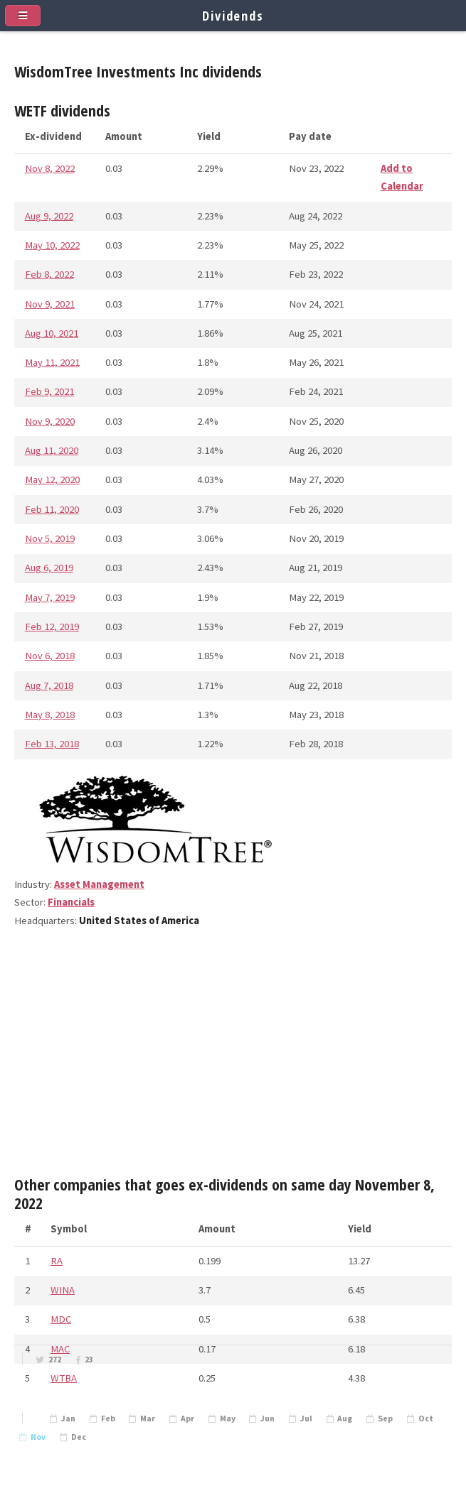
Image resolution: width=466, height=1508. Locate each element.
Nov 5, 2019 (50, 538)
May (227, 1418)
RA (57, 1260)
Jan (68, 1418)
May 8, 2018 (50, 714)
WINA (63, 1290)
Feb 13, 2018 (52, 743)
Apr (187, 1418)
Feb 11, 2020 (52, 509)
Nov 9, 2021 (50, 304)
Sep (385, 1418)
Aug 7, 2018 (49, 685)
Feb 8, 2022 (49, 274)
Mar (147, 1418)
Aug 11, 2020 (51, 450)
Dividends (233, 15)
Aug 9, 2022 (49, 216)
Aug (344, 1418)
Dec (78, 1437)
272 (54, 1359)
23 (89, 1359)
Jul (306, 1418)
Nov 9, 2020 (50, 421)
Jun (267, 1418)
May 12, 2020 (52, 479)
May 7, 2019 (50, 597)
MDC (61, 1319)
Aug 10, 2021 (51, 333)
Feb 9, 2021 (49, 391)
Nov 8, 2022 (50, 168)
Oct (425, 1418)
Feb (108, 1418)
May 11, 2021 (52, 362)
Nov (38, 1437)
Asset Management (99, 884)
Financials (71, 902)
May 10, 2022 (52, 245)
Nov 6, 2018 (50, 655)
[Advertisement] (233, 1058)
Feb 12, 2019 (52, 626)
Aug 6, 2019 (49, 567)
